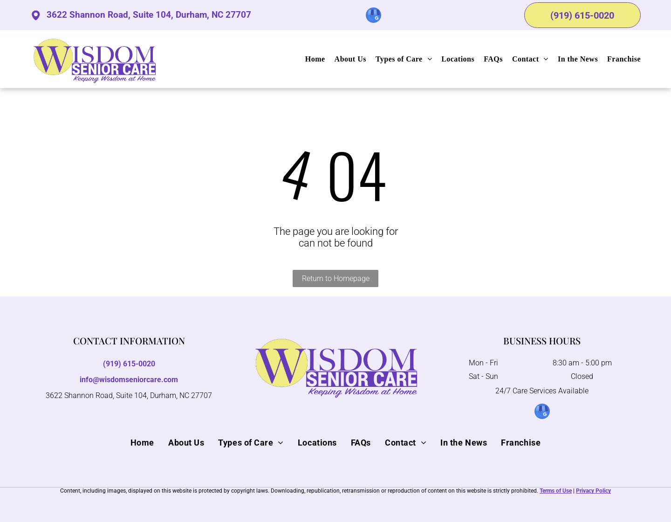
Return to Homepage (336, 278)
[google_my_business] (373, 16)
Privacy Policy (593, 491)
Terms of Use (556, 491)
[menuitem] (310, 59)
